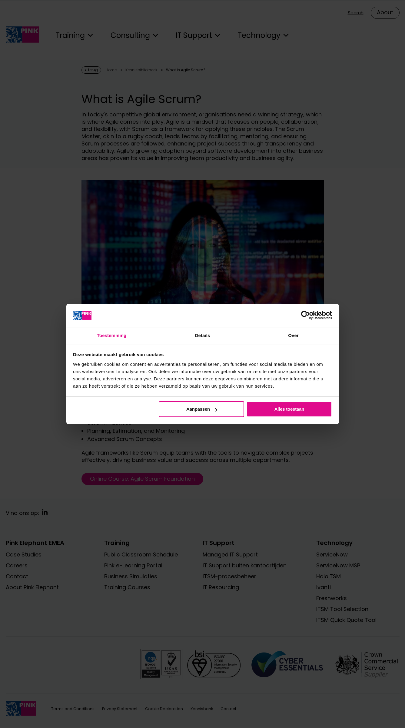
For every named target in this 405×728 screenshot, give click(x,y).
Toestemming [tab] (112, 335)
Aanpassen (201, 409)
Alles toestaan (289, 409)
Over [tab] (293, 335)
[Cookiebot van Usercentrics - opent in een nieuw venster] (305, 314)
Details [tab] (202, 335)
